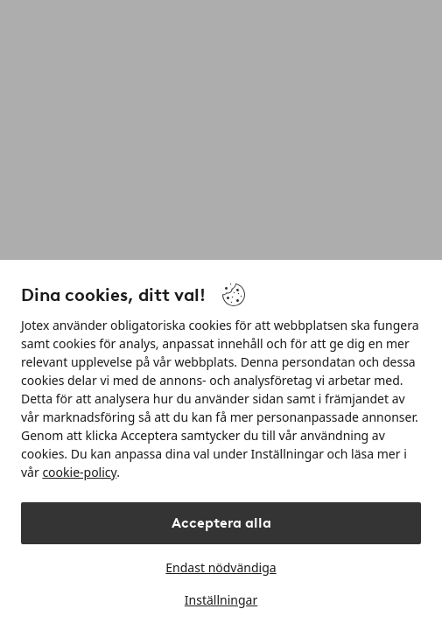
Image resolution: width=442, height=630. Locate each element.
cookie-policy (79, 472)
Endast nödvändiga (220, 567)
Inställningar (221, 600)
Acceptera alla (221, 522)
